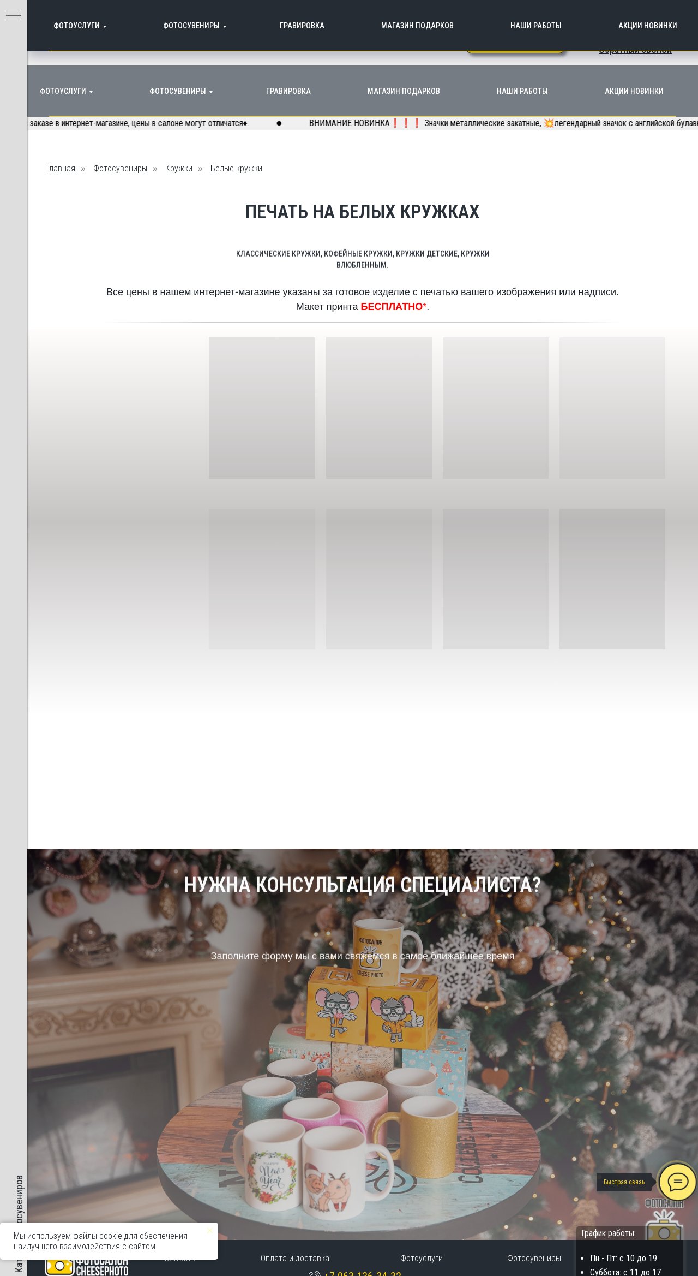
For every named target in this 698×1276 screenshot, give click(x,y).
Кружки (178, 168)
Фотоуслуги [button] (63, 91)
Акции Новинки (634, 91)
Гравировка (288, 91)
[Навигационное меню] (13, 16)
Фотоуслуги (421, 1258)
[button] (635, 49)
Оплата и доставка (295, 1258)
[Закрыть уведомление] (209, 1230)
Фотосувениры (177, 91)
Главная (60, 168)
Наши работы (522, 91)
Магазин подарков (404, 91)
